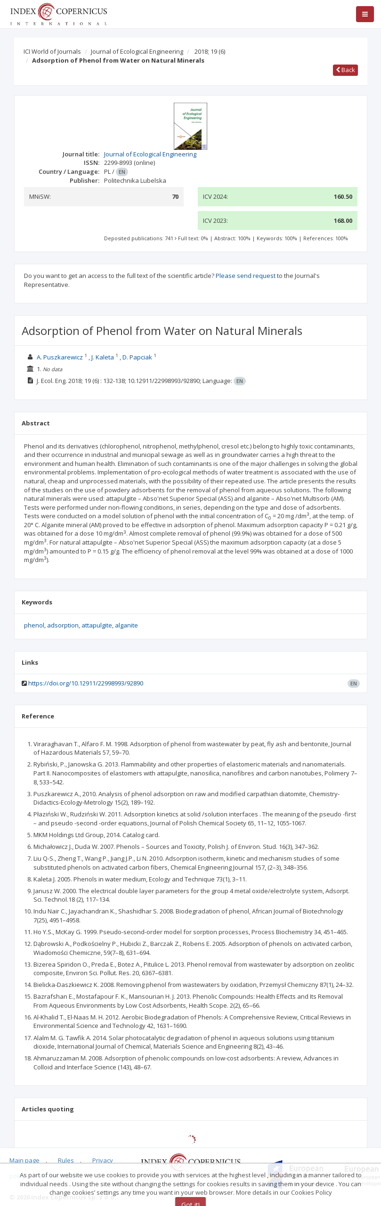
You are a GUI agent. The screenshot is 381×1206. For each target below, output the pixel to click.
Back (345, 69)
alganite (126, 625)
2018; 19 (210, 51)
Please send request (246, 275)
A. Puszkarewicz (60, 357)
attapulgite (96, 625)
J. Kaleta (102, 357)
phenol (34, 625)
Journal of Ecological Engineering (137, 51)
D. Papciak (137, 357)
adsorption (63, 625)
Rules (66, 1160)
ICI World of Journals (52, 51)
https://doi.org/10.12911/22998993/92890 (85, 683)
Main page (24, 1160)
